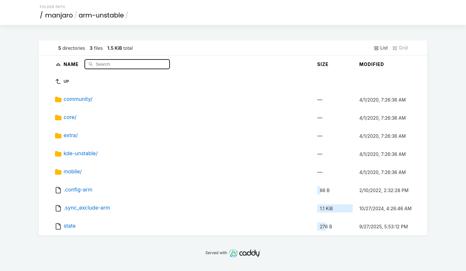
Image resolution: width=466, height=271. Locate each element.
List (381, 48)
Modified (371, 64)
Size (322, 64)
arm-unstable (101, 15)
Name (71, 64)
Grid (400, 48)
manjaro (59, 15)
